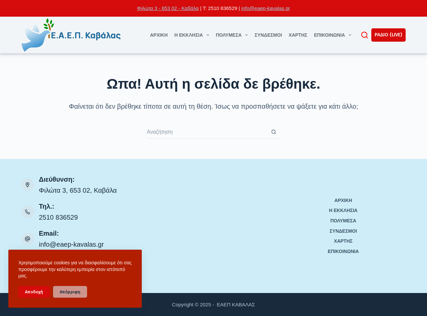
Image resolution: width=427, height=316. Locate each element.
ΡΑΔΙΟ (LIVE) (388, 35)
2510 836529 (58, 217)
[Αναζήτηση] (364, 35)
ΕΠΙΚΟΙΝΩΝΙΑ (334, 35)
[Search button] (273, 132)
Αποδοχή (34, 291)
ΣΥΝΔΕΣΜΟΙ (268, 35)
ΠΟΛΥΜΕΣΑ (233, 35)
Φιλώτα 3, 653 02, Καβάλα (78, 190)
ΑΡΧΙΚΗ (159, 35)
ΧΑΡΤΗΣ (298, 35)
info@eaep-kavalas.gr (265, 8)
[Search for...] (207, 132)
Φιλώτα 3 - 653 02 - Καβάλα (167, 8)
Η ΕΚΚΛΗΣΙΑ (193, 35)
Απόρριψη (70, 291)
